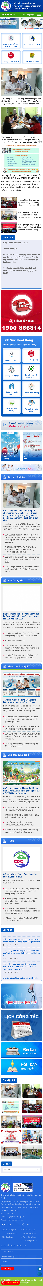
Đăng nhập (28, 15)
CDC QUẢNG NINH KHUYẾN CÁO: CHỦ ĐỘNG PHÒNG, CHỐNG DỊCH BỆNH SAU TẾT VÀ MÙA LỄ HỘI (22, 736)
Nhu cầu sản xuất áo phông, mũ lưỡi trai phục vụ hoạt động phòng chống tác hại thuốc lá (22, 634)
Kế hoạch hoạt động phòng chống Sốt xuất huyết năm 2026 (20, 875)
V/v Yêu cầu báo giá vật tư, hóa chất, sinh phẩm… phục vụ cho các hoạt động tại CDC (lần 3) (20, 271)
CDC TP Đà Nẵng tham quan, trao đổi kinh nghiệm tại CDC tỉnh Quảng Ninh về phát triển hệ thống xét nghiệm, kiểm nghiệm (22, 647)
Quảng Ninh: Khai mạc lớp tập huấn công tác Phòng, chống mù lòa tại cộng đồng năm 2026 (29, 202)
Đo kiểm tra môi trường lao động (31, 376)
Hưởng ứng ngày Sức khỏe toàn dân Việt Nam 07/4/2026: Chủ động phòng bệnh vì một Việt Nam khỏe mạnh (21, 790)
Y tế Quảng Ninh (16, 580)
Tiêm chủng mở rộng (29, 1241)
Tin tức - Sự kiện (16, 477)
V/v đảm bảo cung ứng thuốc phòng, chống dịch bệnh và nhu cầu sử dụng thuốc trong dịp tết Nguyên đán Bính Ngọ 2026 (22, 910)
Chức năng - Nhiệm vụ (9, 1233)
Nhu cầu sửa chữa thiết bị (15, 641)
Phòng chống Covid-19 (30, 1237)
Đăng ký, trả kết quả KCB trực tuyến (10, 45)
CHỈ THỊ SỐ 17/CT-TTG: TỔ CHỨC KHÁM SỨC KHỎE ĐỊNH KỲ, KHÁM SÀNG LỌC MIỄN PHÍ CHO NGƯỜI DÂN (21, 176)
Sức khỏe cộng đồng (18, 755)
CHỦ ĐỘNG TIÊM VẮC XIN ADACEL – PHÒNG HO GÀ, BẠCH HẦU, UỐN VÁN (19, 823)
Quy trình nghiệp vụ (29, 1233)
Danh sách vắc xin (12, 360)
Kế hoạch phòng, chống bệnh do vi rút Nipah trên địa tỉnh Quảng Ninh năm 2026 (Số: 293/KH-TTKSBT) (21, 901)
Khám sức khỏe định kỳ (12, 393)
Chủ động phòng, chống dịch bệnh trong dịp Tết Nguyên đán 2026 (21, 745)
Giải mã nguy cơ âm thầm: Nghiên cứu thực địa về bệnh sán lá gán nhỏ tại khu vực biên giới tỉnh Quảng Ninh (21, 719)
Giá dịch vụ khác (32, 61)
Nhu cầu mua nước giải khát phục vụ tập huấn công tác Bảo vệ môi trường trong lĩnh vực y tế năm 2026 (21, 616)
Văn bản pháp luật (28, 1230)
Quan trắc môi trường (11, 410)
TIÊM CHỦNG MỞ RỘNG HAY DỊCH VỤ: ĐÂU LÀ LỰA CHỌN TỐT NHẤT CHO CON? (22, 728)
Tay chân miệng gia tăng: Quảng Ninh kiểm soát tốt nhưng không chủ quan (19, 701)
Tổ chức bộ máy (7, 1237)
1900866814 (8, 14)
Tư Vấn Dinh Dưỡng (31, 393)
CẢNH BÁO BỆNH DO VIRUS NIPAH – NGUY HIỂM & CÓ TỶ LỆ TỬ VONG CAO (22, 816)
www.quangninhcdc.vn (15, 1220)
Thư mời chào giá (10, 249)
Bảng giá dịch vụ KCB (11, 62)
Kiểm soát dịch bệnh (18, 666)
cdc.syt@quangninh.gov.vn (15, 1217)
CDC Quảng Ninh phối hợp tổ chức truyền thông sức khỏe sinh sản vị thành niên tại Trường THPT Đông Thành (29, 227)
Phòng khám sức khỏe (31, 410)
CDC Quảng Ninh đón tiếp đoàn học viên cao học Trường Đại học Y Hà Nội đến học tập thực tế (30, 215)
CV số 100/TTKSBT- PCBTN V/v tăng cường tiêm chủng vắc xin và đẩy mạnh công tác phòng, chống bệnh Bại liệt (22, 891)
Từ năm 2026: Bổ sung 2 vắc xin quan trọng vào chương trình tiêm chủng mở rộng (21, 831)
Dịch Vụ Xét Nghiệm (11, 376)
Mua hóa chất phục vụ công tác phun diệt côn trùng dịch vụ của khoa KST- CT (21, 242)
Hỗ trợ (11, 841)
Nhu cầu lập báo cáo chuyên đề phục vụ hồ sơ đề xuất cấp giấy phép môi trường (21, 656)
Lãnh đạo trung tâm (8, 1230)
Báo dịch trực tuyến (32, 44)
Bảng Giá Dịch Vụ (31, 360)
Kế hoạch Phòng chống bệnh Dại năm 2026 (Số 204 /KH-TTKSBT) (21, 919)
